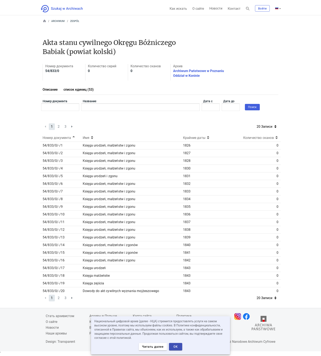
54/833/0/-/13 (54, 237)
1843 (187, 268)
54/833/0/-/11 (54, 222)
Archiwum (58, 21)
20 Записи (266, 127)
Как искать (178, 9)
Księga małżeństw (96, 276)
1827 (187, 153)
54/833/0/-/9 (53, 207)
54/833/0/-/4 (53, 168)
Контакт (234, 9)
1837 (187, 222)
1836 (187, 214)
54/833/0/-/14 (54, 245)
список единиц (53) (78, 89)
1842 (187, 260)
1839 (187, 237)
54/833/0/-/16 (54, 260)
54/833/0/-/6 (53, 184)
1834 (187, 199)
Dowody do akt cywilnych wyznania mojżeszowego (121, 291)
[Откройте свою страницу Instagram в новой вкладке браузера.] (238, 316)
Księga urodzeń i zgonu (100, 176)
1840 (187, 245)
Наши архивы (56, 333)
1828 (187, 161)
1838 (187, 230)
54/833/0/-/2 (53, 153)
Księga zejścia (93, 283)
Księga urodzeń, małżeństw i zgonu (109, 145)
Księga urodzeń (94, 268)
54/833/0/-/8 (53, 199)
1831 (187, 176)
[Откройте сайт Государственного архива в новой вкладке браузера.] (263, 324)
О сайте (198, 9)
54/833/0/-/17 (54, 268)
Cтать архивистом (60, 316)
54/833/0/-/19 (54, 283)
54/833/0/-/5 (53, 176)
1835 (187, 207)
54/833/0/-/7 (53, 191)
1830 (187, 168)
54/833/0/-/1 (53, 145)
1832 (187, 184)
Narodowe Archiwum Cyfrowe (253, 342)
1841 (187, 253)
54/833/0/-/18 (54, 276)
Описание (50, 89)
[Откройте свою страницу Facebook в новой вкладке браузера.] (247, 316)
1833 (187, 191)
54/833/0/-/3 (53, 161)
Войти (262, 8)
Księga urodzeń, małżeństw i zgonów (110, 245)
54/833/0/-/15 (54, 253)
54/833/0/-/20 (54, 291)
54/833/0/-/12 (54, 230)
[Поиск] (247, 9)
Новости (215, 8)
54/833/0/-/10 (54, 214)
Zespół (74, 21)
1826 (187, 145)
